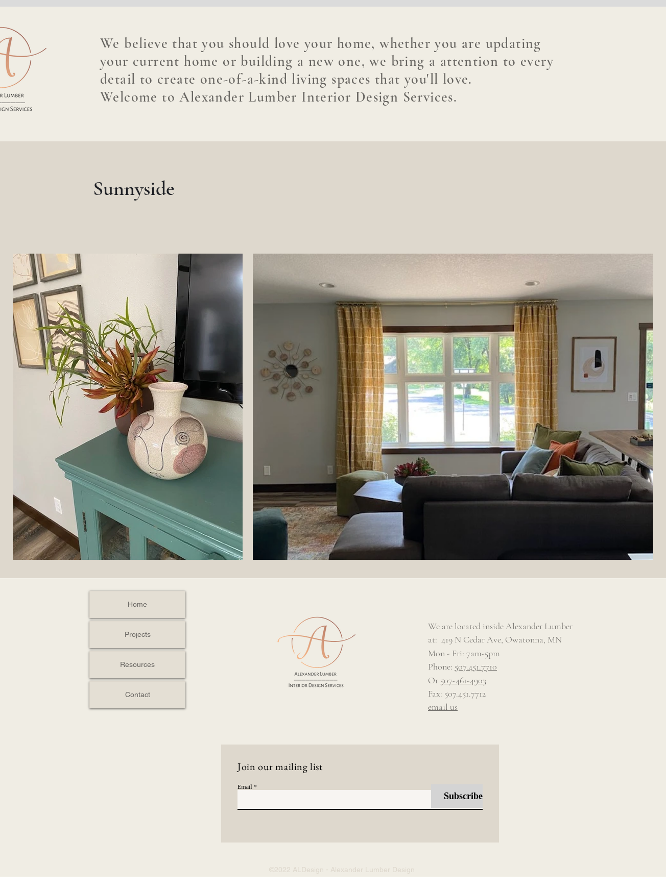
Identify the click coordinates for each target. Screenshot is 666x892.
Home (137, 604)
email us (443, 706)
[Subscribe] (457, 796)
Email (244, 787)
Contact (137, 694)
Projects (138, 634)
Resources (137, 664)
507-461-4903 (463, 680)
